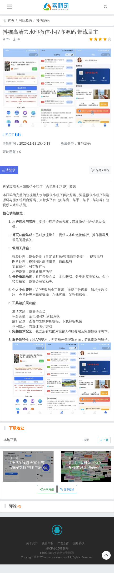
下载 (104, 440)
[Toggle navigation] (9, 7)
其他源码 (43, 20)
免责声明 (47, 543)
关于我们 (32, 543)
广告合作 (63, 543)
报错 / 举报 (100, 170)
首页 (8, 20)
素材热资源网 (65, 552)
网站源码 (25, 20)
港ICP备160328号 (57, 548)
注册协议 (78, 543)
